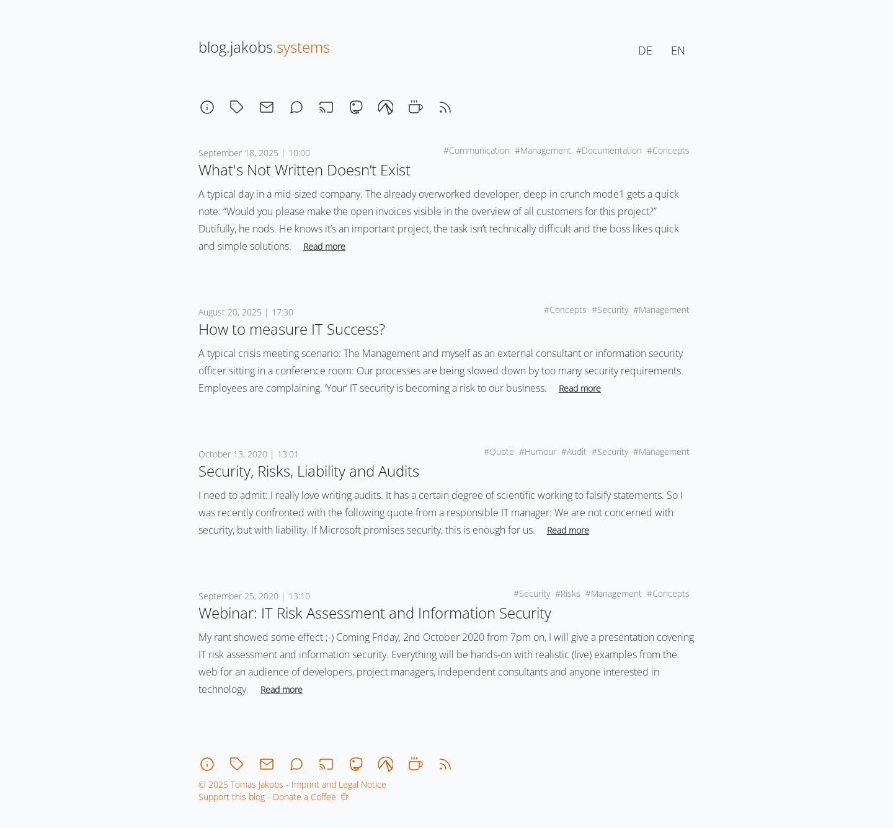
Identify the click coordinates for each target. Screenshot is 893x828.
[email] (267, 107)
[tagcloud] (237, 107)
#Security (610, 309)
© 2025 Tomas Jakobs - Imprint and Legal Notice (292, 784)
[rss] (445, 107)
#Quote (499, 451)
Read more (324, 246)
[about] (207, 107)
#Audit (574, 451)
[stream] (326, 107)
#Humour (537, 451)
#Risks (567, 593)
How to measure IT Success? (291, 329)
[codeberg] (386, 107)
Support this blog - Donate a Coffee (273, 797)
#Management (543, 150)
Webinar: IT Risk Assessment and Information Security (374, 612)
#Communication (476, 150)
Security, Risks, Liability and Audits (308, 470)
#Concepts (668, 150)
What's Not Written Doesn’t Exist (304, 169)
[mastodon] (356, 107)
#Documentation (609, 150)
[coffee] (415, 107)
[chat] (296, 107)
